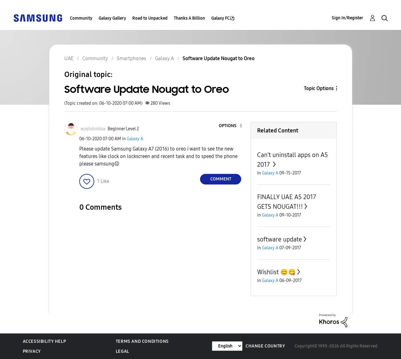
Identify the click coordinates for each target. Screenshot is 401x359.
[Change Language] (227, 346)
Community (81, 18)
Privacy (32, 351)
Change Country (265, 346)
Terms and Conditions (142, 341)
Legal (122, 351)
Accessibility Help (44, 341)
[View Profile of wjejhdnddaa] (93, 129)
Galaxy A (135, 138)
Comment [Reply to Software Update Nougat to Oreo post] (220, 179)
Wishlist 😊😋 (276, 272)
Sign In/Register (347, 18)
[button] (231, 126)
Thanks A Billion (189, 18)
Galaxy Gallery (112, 18)
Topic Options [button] (319, 88)
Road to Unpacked (150, 18)
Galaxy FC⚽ (223, 18)
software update (279, 239)
